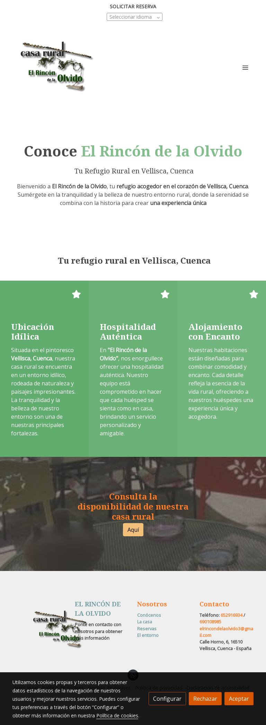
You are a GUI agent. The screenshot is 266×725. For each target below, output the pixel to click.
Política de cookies (117, 715)
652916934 (231, 615)
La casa (144, 622)
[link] (56, 67)
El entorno (148, 635)
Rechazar (205, 698)
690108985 (210, 622)
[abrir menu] (245, 67)
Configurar (167, 698)
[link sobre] (39, 630)
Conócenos (149, 615)
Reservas (147, 628)
